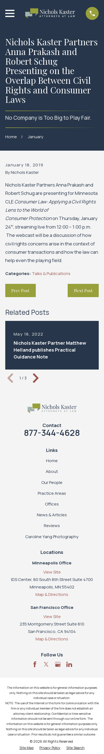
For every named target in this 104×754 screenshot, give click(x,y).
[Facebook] (35, 664)
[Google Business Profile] (58, 664)
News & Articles (52, 515)
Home (52, 461)
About (52, 471)
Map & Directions (51, 594)
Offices (52, 504)
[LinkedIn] (69, 664)
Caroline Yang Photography (51, 537)
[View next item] (36, 378)
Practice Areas (52, 493)
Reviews (52, 525)
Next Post (83, 290)
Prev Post (20, 290)
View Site (52, 572)
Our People (51, 482)
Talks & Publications (51, 273)
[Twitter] (46, 664)
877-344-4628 (52, 432)
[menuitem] (26, 748)
